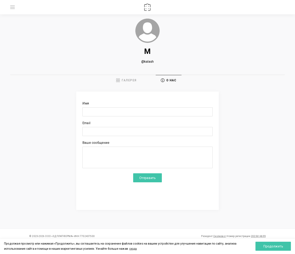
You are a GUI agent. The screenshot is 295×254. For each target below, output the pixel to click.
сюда (133, 248)
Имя (85, 103)
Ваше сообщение (95, 143)
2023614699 (258, 236)
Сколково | (219, 236)
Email (86, 123)
